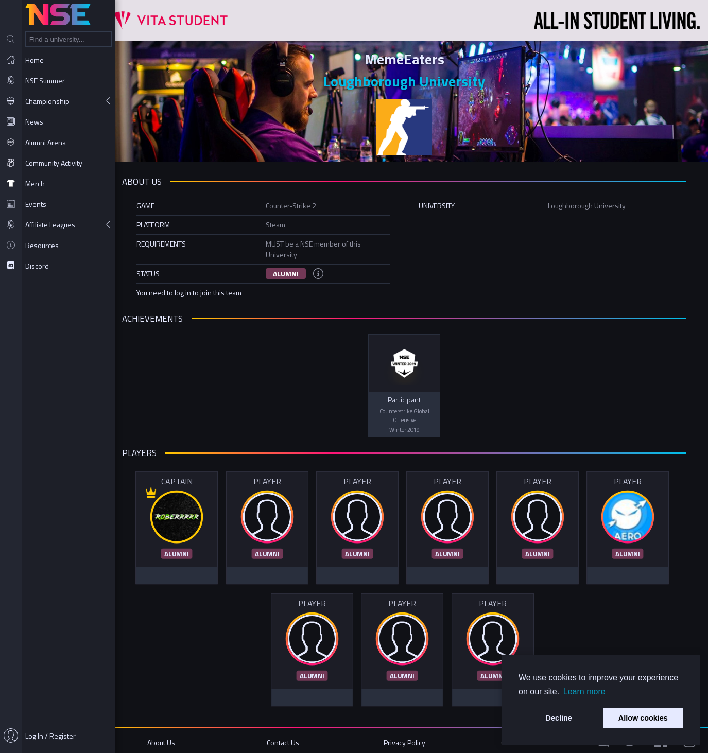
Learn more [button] (584, 691)
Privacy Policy (412, 738)
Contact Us (293, 738)
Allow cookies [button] (643, 718)
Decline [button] (559, 718)
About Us (174, 738)
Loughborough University (412, 80)
